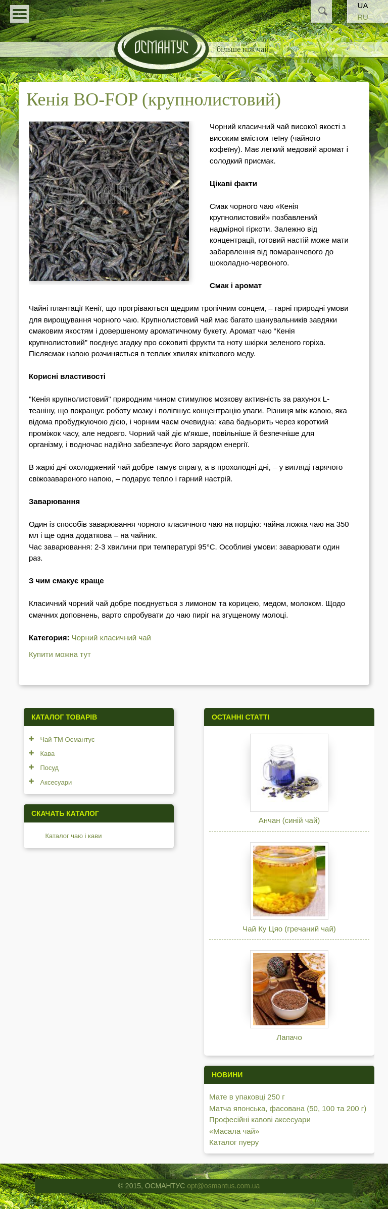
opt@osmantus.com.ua (223, 1186)
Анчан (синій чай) (289, 820)
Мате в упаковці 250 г (247, 1096)
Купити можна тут (60, 654)
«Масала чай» (234, 1131)
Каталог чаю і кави (73, 836)
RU (362, 17)
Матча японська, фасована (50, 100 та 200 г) (287, 1108)
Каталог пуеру (234, 1142)
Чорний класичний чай (111, 637)
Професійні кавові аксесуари (260, 1119)
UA (363, 5)
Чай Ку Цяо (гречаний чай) (289, 928)
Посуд (49, 768)
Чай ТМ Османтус (67, 739)
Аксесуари (56, 782)
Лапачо (289, 1037)
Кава (47, 753)
